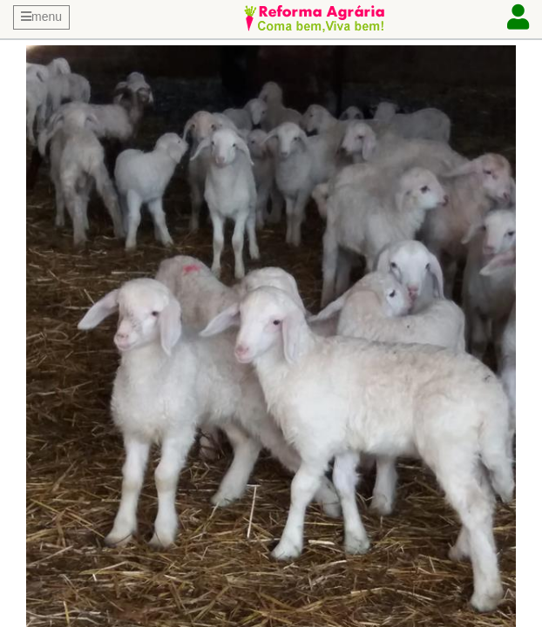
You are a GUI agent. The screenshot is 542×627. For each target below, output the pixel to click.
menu (41, 17)
